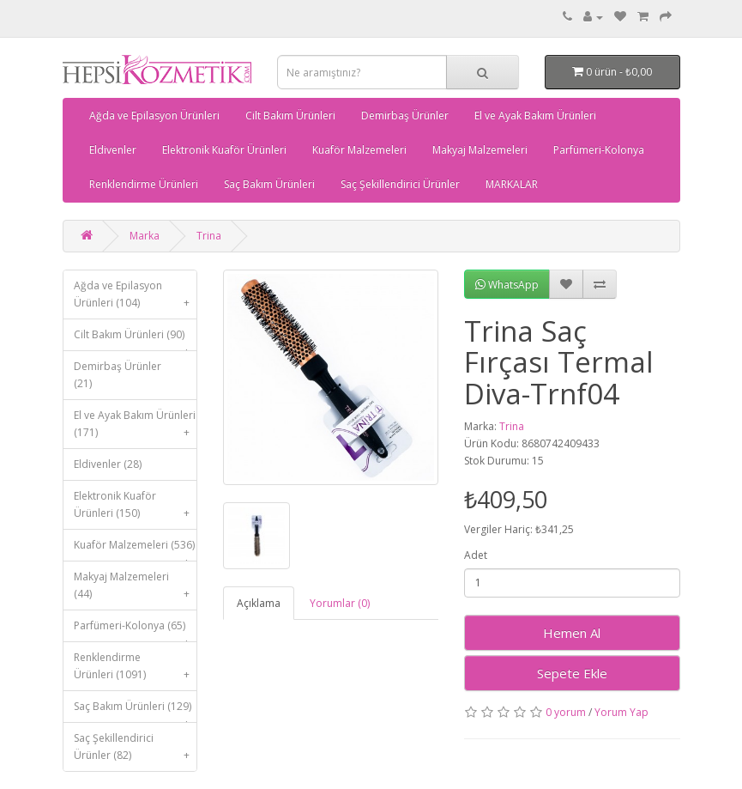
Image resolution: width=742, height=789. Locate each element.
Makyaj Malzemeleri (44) (135, 589)
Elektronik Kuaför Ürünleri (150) (135, 509)
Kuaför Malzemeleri (359, 150)
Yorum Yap (621, 712)
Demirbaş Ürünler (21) (117, 375)
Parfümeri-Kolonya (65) (135, 629)
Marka (145, 235)
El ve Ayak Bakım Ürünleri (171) (135, 428)
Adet (475, 555)
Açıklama (259, 603)
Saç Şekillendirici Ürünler (400, 184)
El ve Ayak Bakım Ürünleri (535, 115)
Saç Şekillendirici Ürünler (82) (135, 751)
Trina (208, 235)
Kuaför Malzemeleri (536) (135, 549)
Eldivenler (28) (108, 464)
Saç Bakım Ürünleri (269, 184)
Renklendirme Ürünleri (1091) (135, 670)
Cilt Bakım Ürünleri (290, 115)
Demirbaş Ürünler (405, 115)
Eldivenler (112, 150)
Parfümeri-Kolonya (598, 150)
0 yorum (566, 712)
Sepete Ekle (572, 673)
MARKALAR (512, 184)
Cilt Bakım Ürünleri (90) (135, 338)
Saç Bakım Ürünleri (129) (135, 710)
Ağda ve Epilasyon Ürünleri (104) (135, 298)
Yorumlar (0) (340, 603)
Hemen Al (571, 632)
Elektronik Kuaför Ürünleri (224, 150)
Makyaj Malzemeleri (480, 150)
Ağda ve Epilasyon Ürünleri (154, 115)
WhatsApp (507, 284)
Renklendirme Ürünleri (143, 184)
